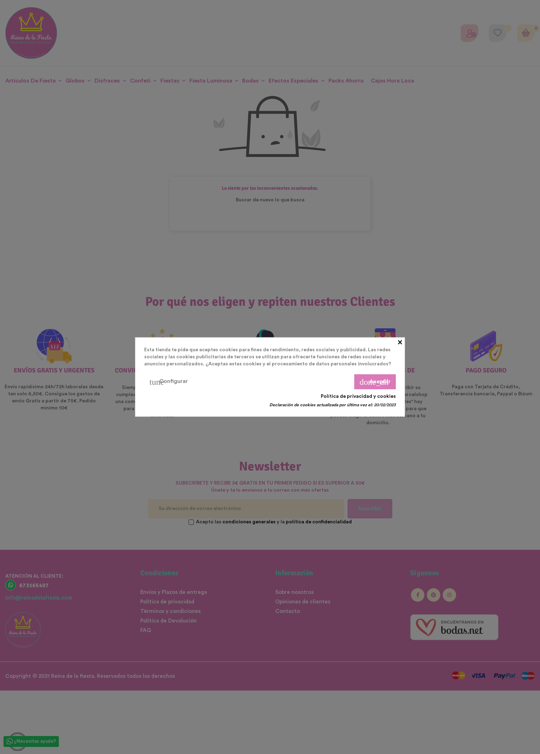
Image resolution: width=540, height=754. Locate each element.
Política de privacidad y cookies (358, 396)
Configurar (168, 382)
